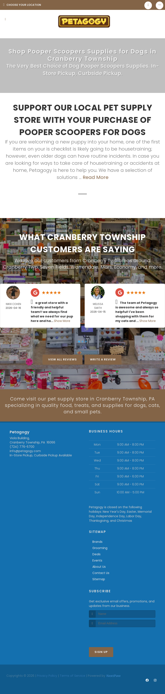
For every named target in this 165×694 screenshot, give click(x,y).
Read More (95, 177)
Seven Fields (54, 266)
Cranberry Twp (20, 266)
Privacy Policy (47, 676)
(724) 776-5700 (22, 447)
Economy (125, 266)
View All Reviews (62, 359)
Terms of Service (72, 676)
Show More (62, 321)
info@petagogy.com (25, 451)
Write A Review (103, 359)
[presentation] (112, 635)
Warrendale (84, 266)
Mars (106, 266)
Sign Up (101, 652)
